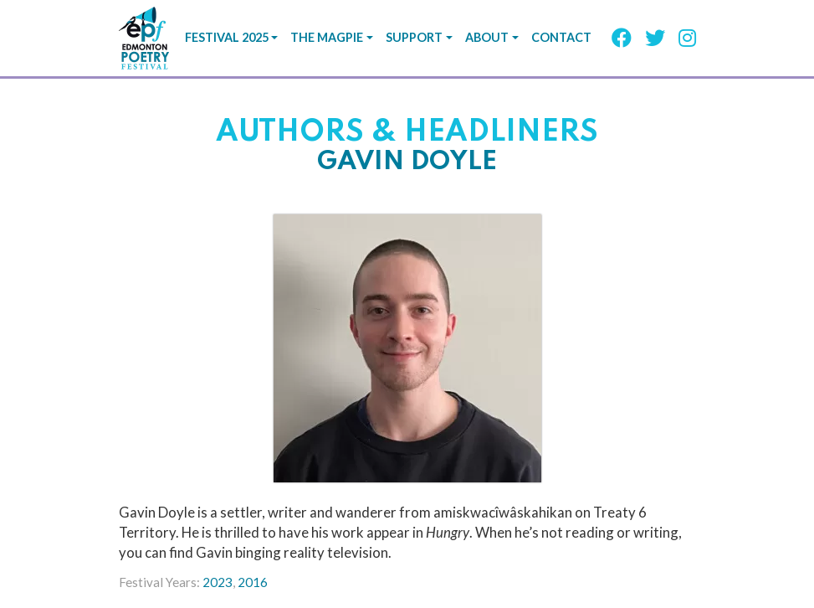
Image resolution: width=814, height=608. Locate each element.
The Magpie (326, 38)
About (487, 38)
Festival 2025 (227, 38)
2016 (253, 582)
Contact (561, 38)
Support (414, 38)
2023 (217, 582)
